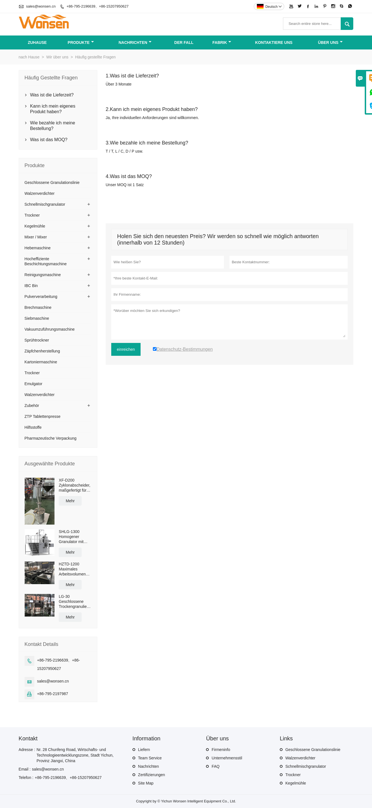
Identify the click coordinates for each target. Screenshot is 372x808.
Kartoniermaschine (41, 362)
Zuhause (37, 42)
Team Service (150, 758)
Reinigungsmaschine (43, 275)
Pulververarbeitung (41, 296)
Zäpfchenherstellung (42, 351)
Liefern (144, 749)
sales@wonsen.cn (41, 6)
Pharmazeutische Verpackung (51, 438)
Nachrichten (135, 42)
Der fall (183, 42)
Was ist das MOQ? (49, 139)
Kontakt (28, 738)
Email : (25, 769)
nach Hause (29, 57)
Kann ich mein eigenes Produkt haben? (52, 109)
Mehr (70, 501)
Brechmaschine (38, 307)
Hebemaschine (38, 248)
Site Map (145, 783)
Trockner (32, 215)
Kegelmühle (35, 226)
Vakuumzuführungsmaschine (50, 329)
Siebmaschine (37, 318)
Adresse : (27, 749)
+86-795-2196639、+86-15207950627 (98, 6)
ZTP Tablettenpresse (43, 416)
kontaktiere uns (274, 42)
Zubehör (32, 405)
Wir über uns (57, 57)
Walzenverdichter (40, 193)
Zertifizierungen (151, 775)
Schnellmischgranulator (45, 204)
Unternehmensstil (227, 758)
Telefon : (26, 777)
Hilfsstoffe (33, 427)
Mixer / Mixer (36, 237)
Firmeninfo (221, 749)
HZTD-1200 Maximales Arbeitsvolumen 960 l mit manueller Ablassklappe (72, 569)
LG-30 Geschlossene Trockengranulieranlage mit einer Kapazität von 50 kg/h (75, 601)
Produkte (81, 42)
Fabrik (221, 42)
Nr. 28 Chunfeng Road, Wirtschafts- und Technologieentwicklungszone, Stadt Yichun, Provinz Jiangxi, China (75, 755)
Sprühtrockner (37, 340)
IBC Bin (31, 285)
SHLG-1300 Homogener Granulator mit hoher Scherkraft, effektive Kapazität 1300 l (75, 536)
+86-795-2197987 (52, 693)
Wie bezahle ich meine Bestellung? (52, 125)
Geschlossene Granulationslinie (52, 182)
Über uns (330, 42)
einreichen (126, 349)
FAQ (215, 766)
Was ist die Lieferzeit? (52, 95)
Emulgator (33, 384)
